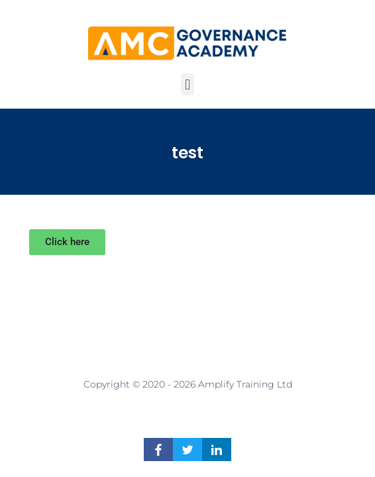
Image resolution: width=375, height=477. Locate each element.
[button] (187, 84)
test (187, 152)
